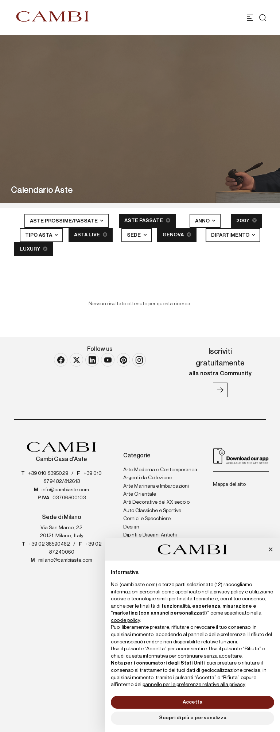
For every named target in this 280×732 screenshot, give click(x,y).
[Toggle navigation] (249, 17)
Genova (177, 234)
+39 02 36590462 (49, 544)
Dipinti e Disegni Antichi (150, 535)
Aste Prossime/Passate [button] (64, 221)
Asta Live (90, 234)
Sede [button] (134, 235)
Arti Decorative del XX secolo (156, 502)
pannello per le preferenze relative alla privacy (194, 684)
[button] (270, 550)
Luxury (33, 249)
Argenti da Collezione (147, 477)
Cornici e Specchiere (147, 518)
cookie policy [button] (125, 620)
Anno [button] (203, 221)
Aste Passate (147, 220)
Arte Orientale (139, 494)
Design (131, 527)
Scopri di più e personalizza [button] (192, 717)
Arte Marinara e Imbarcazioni (156, 486)
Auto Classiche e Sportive (152, 510)
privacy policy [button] (229, 591)
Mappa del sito (229, 484)
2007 (246, 220)
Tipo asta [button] (39, 235)
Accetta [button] (192, 702)
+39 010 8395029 (48, 473)
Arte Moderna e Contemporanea (160, 469)
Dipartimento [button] (230, 235)
